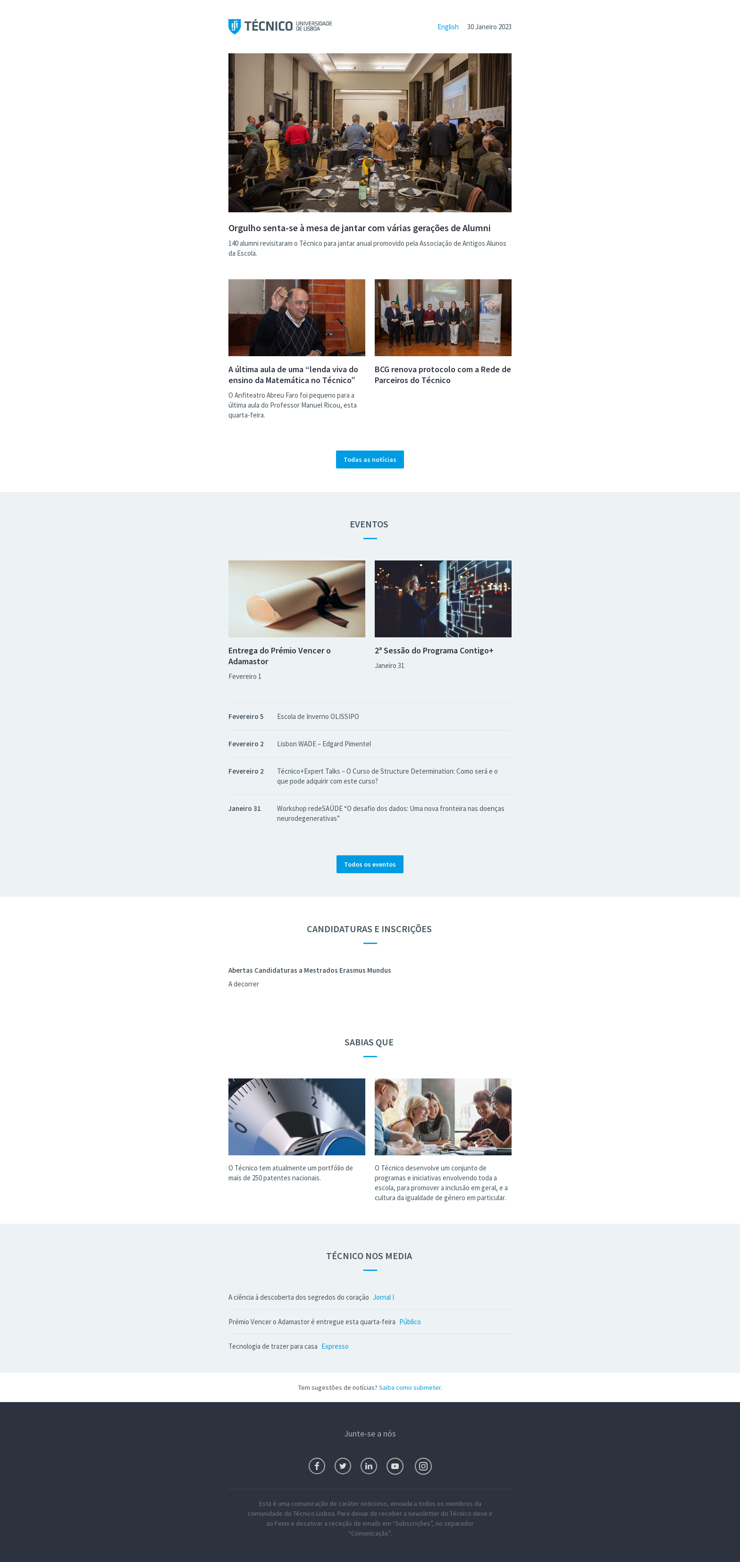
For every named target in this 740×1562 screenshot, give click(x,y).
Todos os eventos (370, 864)
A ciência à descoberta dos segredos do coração (298, 1297)
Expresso (335, 1346)
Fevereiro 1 (244, 676)
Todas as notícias (370, 459)
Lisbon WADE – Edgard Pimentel (324, 743)
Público (410, 1321)
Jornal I (383, 1297)
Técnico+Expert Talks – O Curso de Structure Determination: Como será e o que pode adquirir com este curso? (387, 776)
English (448, 26)
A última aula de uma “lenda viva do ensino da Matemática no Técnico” (293, 374)
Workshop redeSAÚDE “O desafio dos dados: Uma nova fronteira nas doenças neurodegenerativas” (391, 813)
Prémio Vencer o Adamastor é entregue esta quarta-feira (311, 1321)
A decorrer (243, 983)
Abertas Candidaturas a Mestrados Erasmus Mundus (309, 970)
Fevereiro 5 (246, 716)
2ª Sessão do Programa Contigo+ (434, 650)
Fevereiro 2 (246, 743)
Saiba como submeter (410, 1387)
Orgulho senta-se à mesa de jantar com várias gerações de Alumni (359, 228)
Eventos (370, 524)
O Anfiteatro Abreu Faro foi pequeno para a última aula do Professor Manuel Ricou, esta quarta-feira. (292, 405)
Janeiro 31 (389, 665)
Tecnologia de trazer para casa (273, 1346)
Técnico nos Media (370, 1255)
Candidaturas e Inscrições (370, 929)
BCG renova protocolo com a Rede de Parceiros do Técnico (443, 374)
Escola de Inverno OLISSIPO (318, 716)
